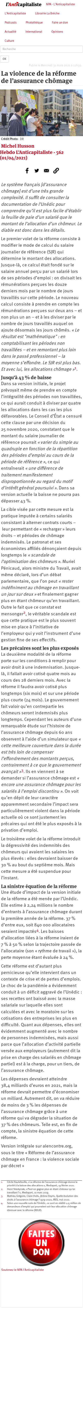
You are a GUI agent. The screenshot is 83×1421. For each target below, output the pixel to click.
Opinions (57, 31)
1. (2, 1182)
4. (2, 1203)
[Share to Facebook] (27, 171)
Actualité (10, 31)
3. (2, 1196)
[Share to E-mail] (46, 171)
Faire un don (60, 22)
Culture (9, 41)
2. (2, 1189)
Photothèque (34, 22)
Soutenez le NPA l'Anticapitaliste (22, 1270)
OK (4, 59)
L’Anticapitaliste (15, 13)
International (33, 31)
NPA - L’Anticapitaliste (60, 4)
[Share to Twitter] (37, 171)
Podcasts (11, 22)
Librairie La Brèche (47, 13)
